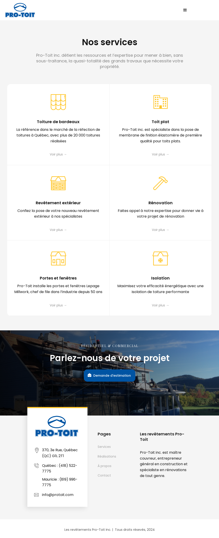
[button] (185, 10)
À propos (104, 466)
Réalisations (107, 456)
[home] (20, 10)
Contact (104, 475)
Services (104, 446)
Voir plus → (58, 154)
